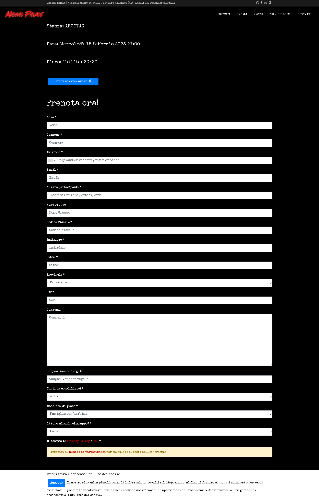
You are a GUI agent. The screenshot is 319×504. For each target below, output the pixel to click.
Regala (241, 14)
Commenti (54, 309)
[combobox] (51, 160)
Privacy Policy (78, 441)
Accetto (56, 483)
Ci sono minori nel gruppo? (68, 423)
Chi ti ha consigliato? (64, 388)
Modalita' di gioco (61, 406)
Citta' (51, 257)
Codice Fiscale (58, 222)
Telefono (53, 152)
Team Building (280, 14)
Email (51, 169)
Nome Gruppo (56, 204)
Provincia (54, 274)
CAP (49, 292)
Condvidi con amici (73, 81)
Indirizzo (54, 239)
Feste (258, 14)
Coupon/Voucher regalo (65, 371)
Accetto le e (74, 441)
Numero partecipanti (63, 187)
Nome (50, 117)
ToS (95, 441)
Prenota (223, 14)
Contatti (305, 14)
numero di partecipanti (87, 452)
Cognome (53, 134)
